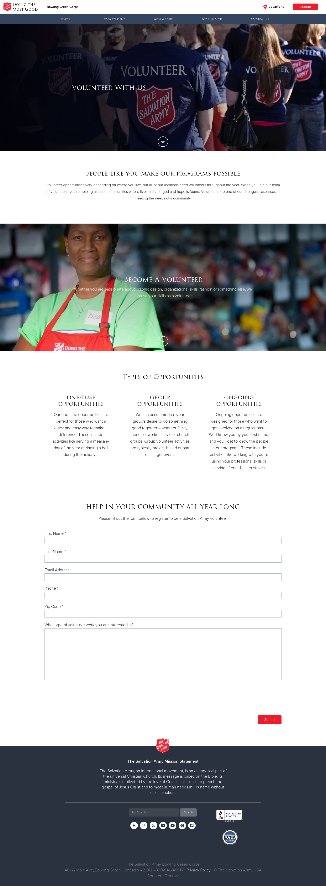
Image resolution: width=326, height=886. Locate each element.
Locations (273, 7)
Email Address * (58, 570)
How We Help (114, 19)
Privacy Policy (198, 870)
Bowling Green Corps (62, 7)
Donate (305, 7)
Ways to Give (211, 19)
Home (65, 19)
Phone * (51, 588)
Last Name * (55, 551)
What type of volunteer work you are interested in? (88, 624)
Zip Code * (53, 606)
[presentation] (250, 701)
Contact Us (260, 19)
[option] (163, 87)
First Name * (55, 533)
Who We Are (163, 19)
